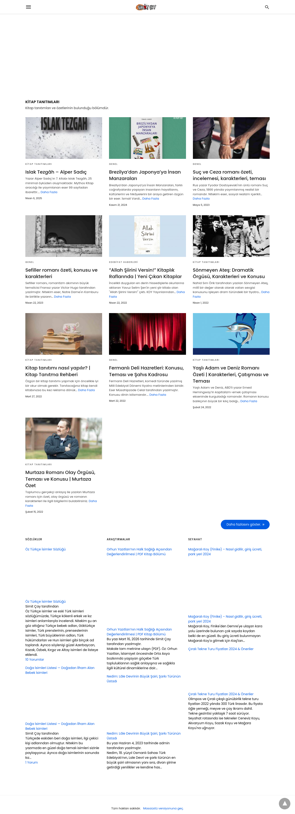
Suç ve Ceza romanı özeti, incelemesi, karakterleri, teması (229, 175)
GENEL (113, 164)
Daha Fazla (49, 192)
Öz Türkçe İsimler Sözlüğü (45, 594)
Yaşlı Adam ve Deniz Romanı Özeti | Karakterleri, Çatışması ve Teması (230, 374)
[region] (147, 53)
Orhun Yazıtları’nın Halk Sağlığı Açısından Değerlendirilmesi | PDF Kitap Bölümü (139, 624)
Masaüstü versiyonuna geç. (163, 801)
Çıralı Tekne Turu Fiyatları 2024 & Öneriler (221, 686)
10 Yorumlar (34, 652)
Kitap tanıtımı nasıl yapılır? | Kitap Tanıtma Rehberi (57, 370)
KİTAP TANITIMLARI (38, 164)
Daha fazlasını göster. (244, 517)
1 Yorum (31, 755)
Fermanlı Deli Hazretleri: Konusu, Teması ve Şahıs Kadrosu (146, 370)
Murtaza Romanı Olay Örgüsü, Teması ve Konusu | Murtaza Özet (63, 475)
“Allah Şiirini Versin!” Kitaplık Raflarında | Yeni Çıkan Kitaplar (145, 273)
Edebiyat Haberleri (123, 262)
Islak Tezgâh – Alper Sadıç (55, 172)
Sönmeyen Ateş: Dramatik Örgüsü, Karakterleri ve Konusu (228, 273)
